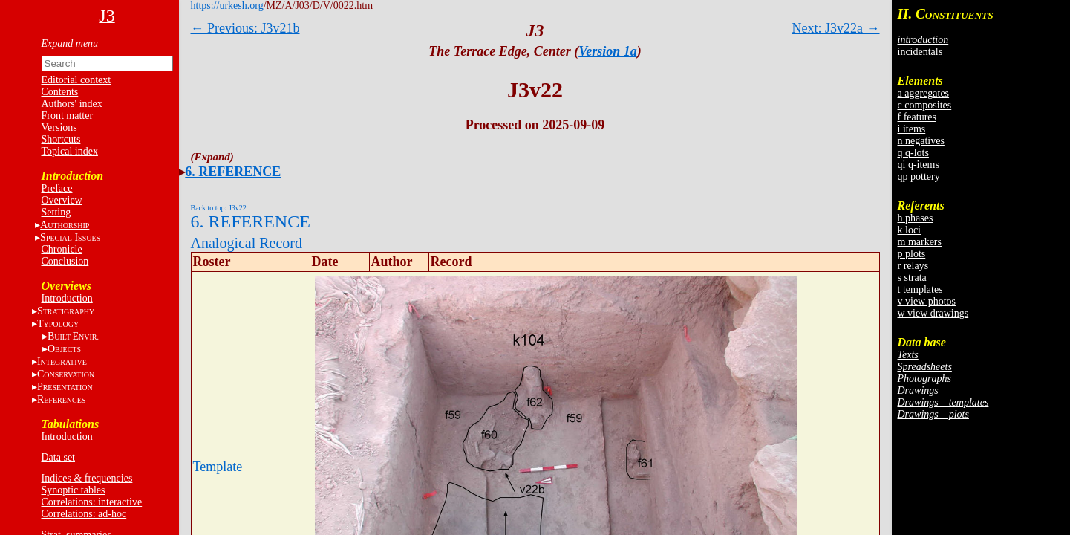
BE (73, 336)
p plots (912, 253)
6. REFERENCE (233, 171)
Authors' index (72, 103)
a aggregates (924, 93)
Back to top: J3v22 (219, 208)
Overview (62, 200)
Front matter (68, 115)
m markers (920, 241)
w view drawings (933, 313)
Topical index (70, 151)
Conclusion (65, 261)
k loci (909, 230)
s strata (912, 277)
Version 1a (607, 51)
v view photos (927, 301)
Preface (57, 188)
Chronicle (62, 249)
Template (218, 466)
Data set (58, 457)
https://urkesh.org (227, 5)
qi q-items (918, 164)
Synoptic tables (73, 490)
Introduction (67, 298)
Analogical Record (247, 243)
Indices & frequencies (87, 478)
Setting (56, 212)
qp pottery (919, 176)
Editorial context (76, 79)
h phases (915, 218)
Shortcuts (61, 139)
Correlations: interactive (92, 502)
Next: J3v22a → (836, 28)
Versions (59, 127)
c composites (925, 105)
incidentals (920, 51)
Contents (60, 91)
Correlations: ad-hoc (84, 513)
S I (70, 237)
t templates (920, 289)
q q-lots (913, 152)
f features (917, 117)
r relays (913, 265)
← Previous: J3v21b (245, 28)
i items (912, 128)
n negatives (921, 140)
